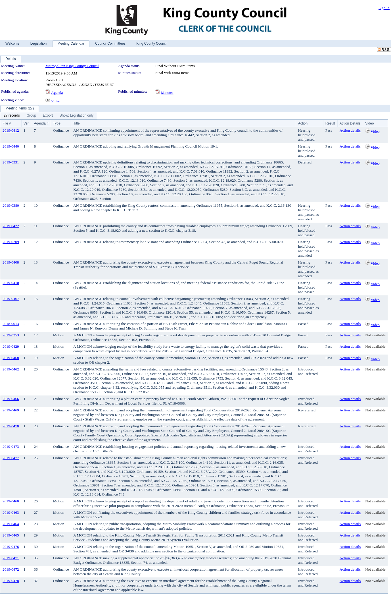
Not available (375, 335)
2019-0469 (11, 410)
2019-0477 (11, 458)
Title (76, 123)
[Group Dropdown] (31, 115)
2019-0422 (11, 226)
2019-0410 (11, 283)
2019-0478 (11, 581)
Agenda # (41, 123)
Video (55, 101)
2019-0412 (11, 130)
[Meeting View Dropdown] (76, 115)
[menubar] (48, 115)
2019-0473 (11, 446)
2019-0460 (11, 501)
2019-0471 (11, 558)
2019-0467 (11, 299)
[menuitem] (11, 115)
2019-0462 (11, 369)
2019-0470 (11, 426)
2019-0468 (11, 358)
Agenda (57, 92)
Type (56, 123)
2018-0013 (11, 324)
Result (330, 123)
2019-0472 (11, 569)
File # (7, 123)
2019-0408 (11, 262)
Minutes (167, 92)
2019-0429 (11, 346)
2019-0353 (11, 335)
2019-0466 (11, 399)
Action (303, 123)
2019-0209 (11, 242)
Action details (350, 130)
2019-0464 (11, 524)
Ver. (27, 123)
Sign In (384, 8)
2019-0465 (11, 535)
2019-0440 (11, 146)
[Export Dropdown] (47, 115)
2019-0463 (11, 512)
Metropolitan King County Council (72, 66)
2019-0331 (11, 162)
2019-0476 (11, 546)
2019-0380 (11, 205)
